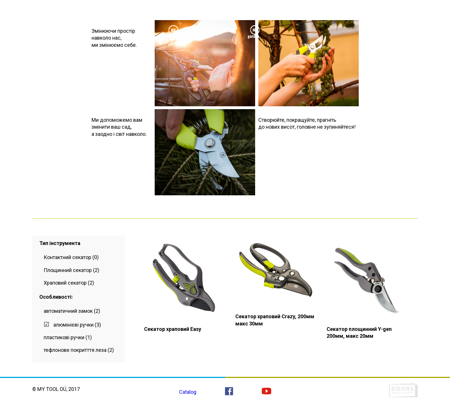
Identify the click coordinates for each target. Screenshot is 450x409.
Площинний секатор (68, 270)
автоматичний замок (68, 311)
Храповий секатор (65, 283)
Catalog (187, 392)
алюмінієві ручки (73, 325)
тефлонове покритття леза (75, 350)
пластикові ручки (64, 337)
